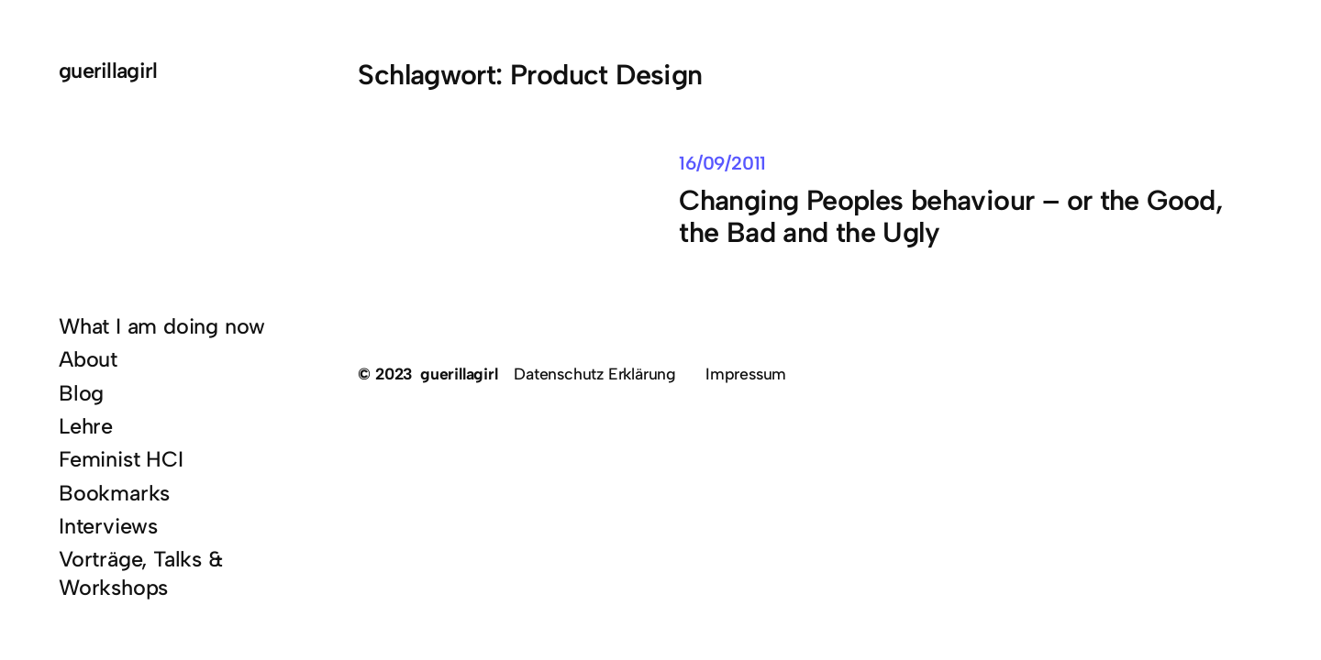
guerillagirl (108, 70)
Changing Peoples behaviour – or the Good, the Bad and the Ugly (951, 216)
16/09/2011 (722, 163)
